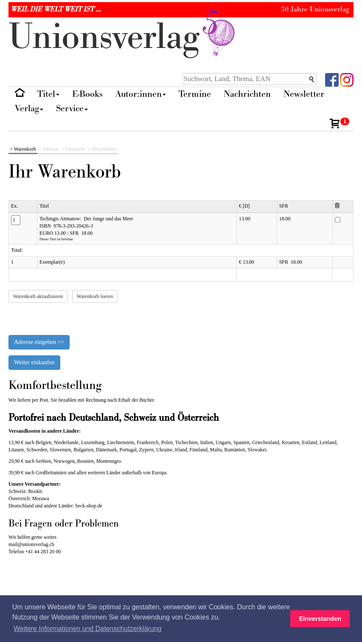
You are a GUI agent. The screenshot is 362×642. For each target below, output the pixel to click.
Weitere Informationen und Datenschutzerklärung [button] (87, 628)
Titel (48, 94)
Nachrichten (247, 94)
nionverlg (123, 37)
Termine (195, 94)
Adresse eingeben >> (39, 342)
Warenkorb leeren (95, 296)
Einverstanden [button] (320, 618)
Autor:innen (140, 94)
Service (72, 108)
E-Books (87, 94)
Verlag (29, 108)
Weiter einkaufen (34, 362)
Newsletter (303, 94)
